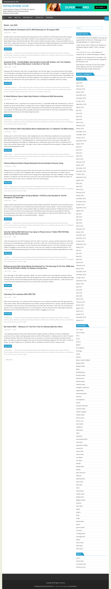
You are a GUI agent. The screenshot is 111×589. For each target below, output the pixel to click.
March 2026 (79, 86)
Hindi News (79, 430)
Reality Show (80, 497)
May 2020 (79, 293)
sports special (80, 527)
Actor (6, 289)
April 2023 (79, 186)
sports (78, 524)
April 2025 (79, 119)
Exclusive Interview (82, 406)
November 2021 (81, 238)
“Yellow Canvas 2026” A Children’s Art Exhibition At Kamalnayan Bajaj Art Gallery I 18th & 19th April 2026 (91, 47)
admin (14, 32)
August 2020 (80, 284)
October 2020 (80, 277)
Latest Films (79, 451)
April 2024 (79, 156)
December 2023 (81, 168)
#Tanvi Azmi (31, 91)
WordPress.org (80, 567)
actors (5, 57)
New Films (79, 485)
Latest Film (79, 448)
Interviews (79, 442)
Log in (78, 558)
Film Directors (80, 418)
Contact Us (39, 17)
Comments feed (81, 564)
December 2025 (81, 95)
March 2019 (79, 311)
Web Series (14, 87)
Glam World (79, 424)
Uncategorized (80, 536)
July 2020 (79, 287)
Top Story (79, 530)
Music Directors (81, 472)
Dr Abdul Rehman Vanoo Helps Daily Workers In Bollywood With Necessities (33, 96)
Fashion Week (80, 415)
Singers (25, 57)
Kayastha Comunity (82, 445)
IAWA (77, 433)
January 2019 (80, 314)
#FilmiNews (66, 53)
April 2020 (79, 296)
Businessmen (80, 378)
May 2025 (79, 116)
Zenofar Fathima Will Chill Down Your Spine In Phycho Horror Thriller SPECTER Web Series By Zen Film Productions (36, 233)
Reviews (78, 503)
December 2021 (81, 235)
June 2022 (79, 217)
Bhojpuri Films (80, 363)
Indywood (79, 436)
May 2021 (79, 256)
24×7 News (79, 329)
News (6, 186)
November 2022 (81, 201)
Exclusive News (80, 409)
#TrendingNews (69, 55)
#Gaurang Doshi (66, 87)
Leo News (7, 257)
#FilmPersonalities (8, 55)
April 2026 (79, 83)
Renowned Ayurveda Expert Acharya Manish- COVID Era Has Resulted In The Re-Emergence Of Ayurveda (35, 197)
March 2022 (79, 226)
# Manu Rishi (29, 87)
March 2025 (79, 122)
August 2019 (80, 308)
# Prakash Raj (36, 87)
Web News (79, 545)
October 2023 (80, 174)
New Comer (79, 482)
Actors (78, 339)
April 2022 (79, 223)
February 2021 (80, 265)
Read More (8, 49)
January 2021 (80, 268)
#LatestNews (29, 55)
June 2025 (79, 113)
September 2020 (81, 281)
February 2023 (80, 192)
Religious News (80, 500)
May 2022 (79, 220)
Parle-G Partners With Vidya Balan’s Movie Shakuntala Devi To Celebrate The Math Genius (39, 129)
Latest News (8, 87)
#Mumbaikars (36, 55)
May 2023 (79, 183)
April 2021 (79, 259)
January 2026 (80, 92)
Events (78, 402)
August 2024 (80, 144)
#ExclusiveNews (59, 53)
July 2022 (79, 214)
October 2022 (80, 204)
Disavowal (49, 17)
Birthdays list (28, 17)
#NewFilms (52, 55)
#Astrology (25, 53)
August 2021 (80, 247)
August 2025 (80, 107)
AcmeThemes (72, 586)
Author (78, 354)
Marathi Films (80, 466)
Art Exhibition (80, 348)
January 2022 (80, 232)
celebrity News (80, 384)
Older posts (9, 359)
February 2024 (80, 162)
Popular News (80, 494)
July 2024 (79, 147)
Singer (78, 509)
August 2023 (80, 180)
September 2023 (81, 177)
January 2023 (80, 195)
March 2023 (79, 189)
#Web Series (48, 91)
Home (10, 17)
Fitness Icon (79, 421)
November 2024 (81, 134)
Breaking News (8, 119)
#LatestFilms (22, 55)
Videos (78, 539)
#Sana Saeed (55, 89)
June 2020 (79, 290)
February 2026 (80, 89)
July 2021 (79, 250)
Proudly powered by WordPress (44, 586)
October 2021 (80, 241)
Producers (19, 57)
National (78, 476)
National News (80, 479)
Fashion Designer (81, 412)
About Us (17, 17)
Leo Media (79, 457)
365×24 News (80, 332)
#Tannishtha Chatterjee (14, 91)
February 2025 (80, 125)
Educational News (81, 393)
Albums (78, 345)
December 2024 (81, 131)
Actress (9, 57)
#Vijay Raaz (41, 91)
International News (81, 439)
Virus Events (80, 542)
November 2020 (81, 274)
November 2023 (81, 171)
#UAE (36, 91)
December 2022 (81, 198)
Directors (14, 57)
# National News (18, 53)
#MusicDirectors (45, 55)
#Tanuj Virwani (24, 91)
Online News (80, 491)
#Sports (63, 55)
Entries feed (80, 561)
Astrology (79, 351)
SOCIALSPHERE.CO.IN (15, 5)
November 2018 (81, 317)
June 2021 (79, 253)
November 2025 (81, 98)
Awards (78, 357)
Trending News (8, 53)
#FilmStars (16, 55)
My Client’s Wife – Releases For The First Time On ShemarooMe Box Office (33, 327)
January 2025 (80, 128)
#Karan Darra (24, 89)
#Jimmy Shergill (16, 89)
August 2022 (80, 211)
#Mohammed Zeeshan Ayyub (36, 89)
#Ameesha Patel (50, 87)
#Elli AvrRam (58, 87)
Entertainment (80, 399)
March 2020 (79, 299)
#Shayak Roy (62, 89)
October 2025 (80, 101)
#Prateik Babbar (48, 89)
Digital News (80, 390)
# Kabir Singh (22, 87)
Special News (80, 521)
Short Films (79, 506)
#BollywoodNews (33, 53)
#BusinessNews (51, 53)
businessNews (80, 381)
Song (77, 515)
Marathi (78, 463)
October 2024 (80, 137)
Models (78, 469)
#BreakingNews (42, 53)
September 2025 (81, 104)
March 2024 (79, 159)
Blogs (78, 369)
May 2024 (79, 153)
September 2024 (81, 141)
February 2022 (80, 229)
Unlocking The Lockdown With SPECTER (19, 294)
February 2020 (80, 302)
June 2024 (79, 150)
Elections (79, 396)
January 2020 (80, 305)
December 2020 (81, 271)
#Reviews (58, 55)
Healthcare (79, 427)
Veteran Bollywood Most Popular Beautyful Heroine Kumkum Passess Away (33, 163)
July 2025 (79, 110)
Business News (8, 154)
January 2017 (80, 320)
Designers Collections (82, 387)
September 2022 (81, 207)
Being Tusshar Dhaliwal (83, 360)
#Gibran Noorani (8, 89)
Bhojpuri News (80, 366)
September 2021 (81, 244)
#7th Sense (43, 87)
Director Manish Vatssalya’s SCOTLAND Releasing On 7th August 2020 (31, 30)
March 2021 (79, 262)
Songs (78, 518)
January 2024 (80, 165)
